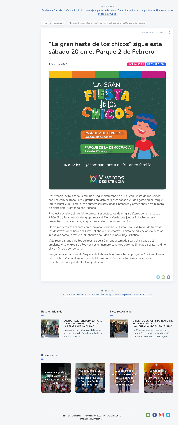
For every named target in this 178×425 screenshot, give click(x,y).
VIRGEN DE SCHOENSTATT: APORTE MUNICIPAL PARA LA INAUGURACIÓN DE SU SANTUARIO (153, 323)
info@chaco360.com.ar (91, 418)
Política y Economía (18, 54)
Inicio (44, 22)
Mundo (10, 62)
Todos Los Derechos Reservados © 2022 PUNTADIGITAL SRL (91, 415)
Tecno (10, 69)
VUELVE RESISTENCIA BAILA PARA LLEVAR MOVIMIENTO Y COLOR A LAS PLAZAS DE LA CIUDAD (83, 323)
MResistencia (156, 64)
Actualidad (13, 40)
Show (9, 47)
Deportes (12, 76)
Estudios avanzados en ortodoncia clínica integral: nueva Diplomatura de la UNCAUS (107, 294)
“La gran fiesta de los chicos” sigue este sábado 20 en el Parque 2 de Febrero (105, 48)
